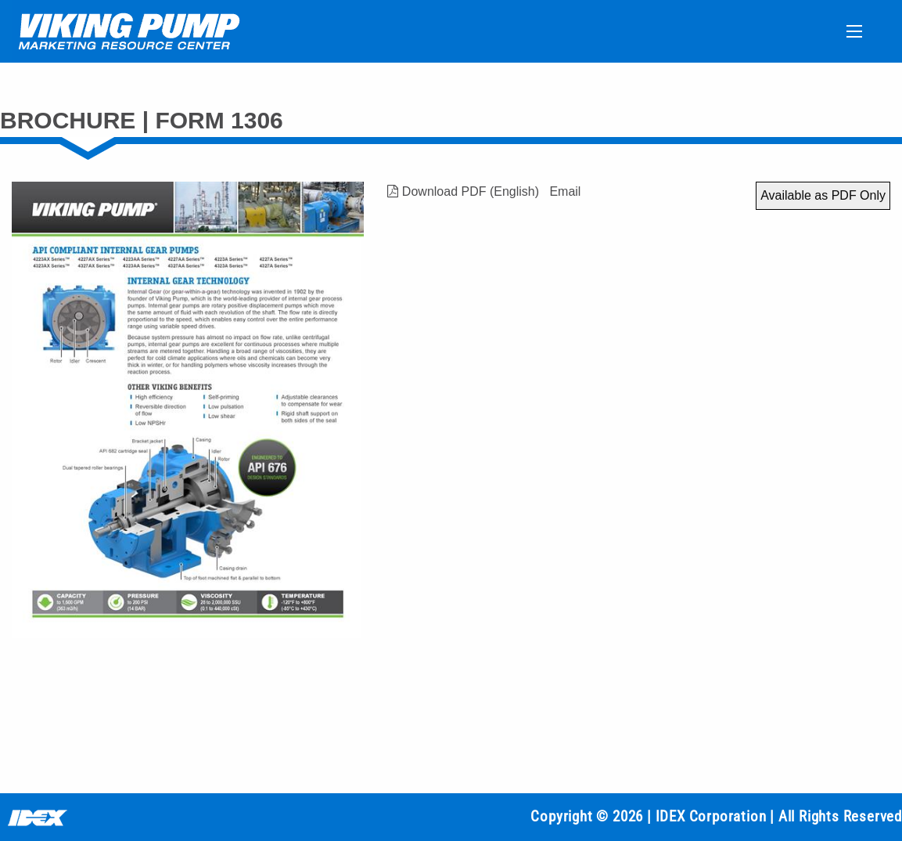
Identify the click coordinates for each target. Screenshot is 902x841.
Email (564, 191)
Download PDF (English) (463, 191)
